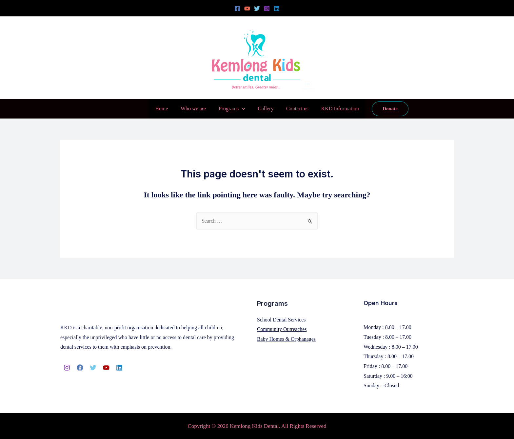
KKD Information (334, 108)
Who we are (196, 108)
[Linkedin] (277, 8)
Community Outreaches (282, 329)
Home (167, 108)
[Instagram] (267, 8)
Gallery (264, 108)
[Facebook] (237, 8)
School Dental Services (281, 319)
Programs (233, 109)
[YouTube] (247, 8)
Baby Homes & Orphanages (286, 339)
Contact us (294, 108)
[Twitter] (257, 8)
